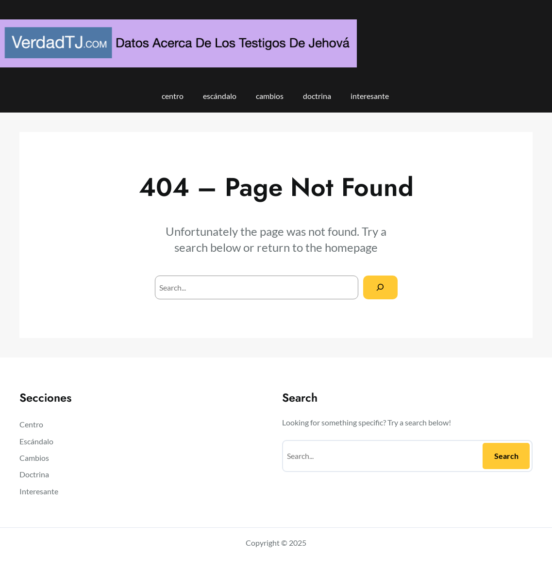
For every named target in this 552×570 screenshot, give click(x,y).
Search (506, 455)
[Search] (380, 287)
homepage (351, 247)
